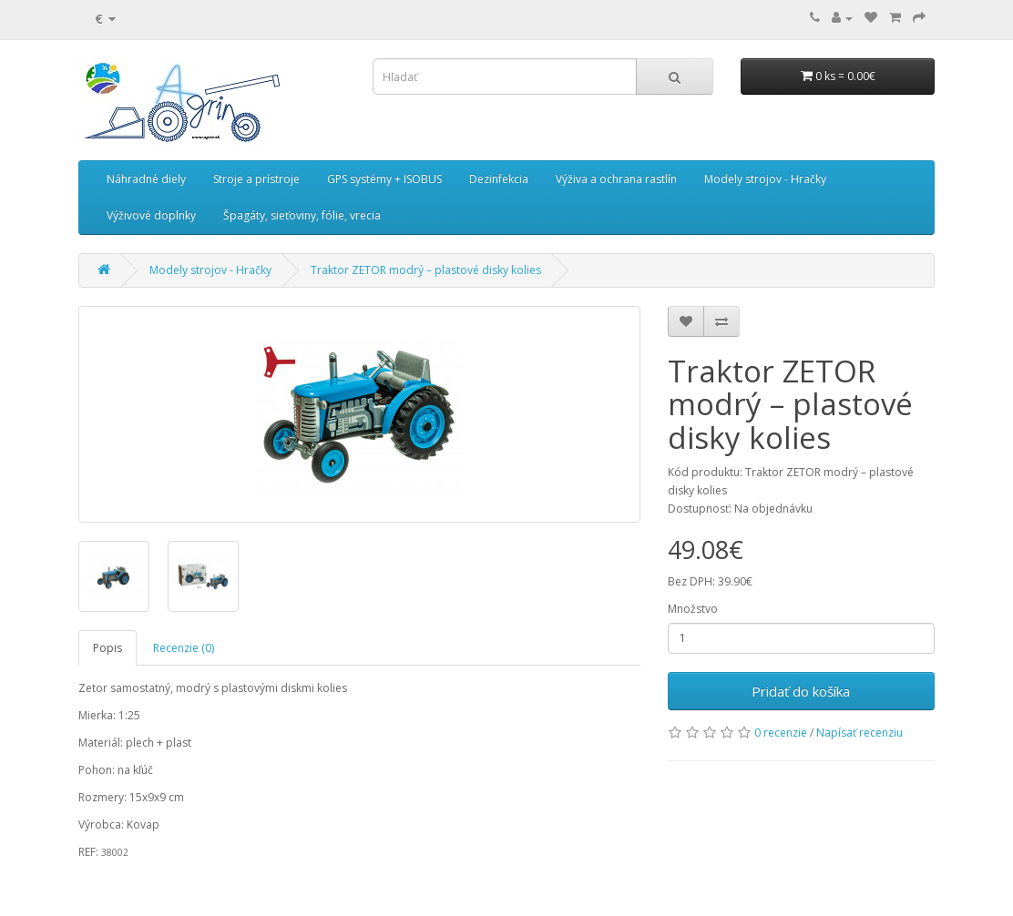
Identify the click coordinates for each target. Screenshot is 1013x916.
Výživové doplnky (151, 215)
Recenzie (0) (183, 648)
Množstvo (693, 608)
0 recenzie (780, 732)
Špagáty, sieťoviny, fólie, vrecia (302, 215)
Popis (107, 648)
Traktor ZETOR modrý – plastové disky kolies (426, 270)
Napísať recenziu (859, 732)
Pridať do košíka (801, 691)
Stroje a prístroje (256, 179)
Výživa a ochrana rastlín (616, 179)
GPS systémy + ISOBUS (384, 179)
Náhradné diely (146, 179)
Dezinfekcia (498, 179)
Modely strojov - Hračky (765, 179)
